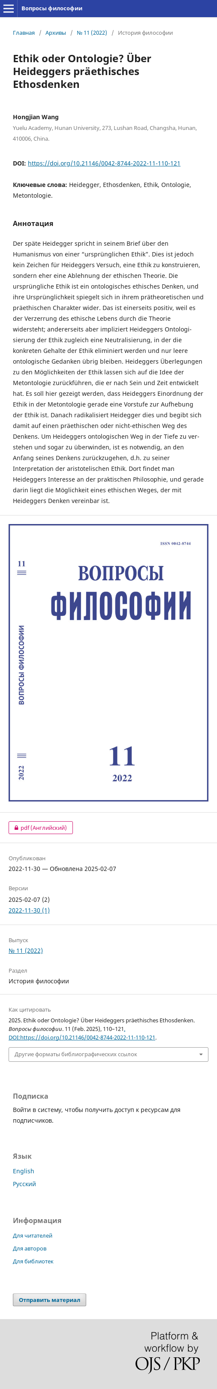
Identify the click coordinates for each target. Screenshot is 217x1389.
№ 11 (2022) (92, 32)
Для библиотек (33, 1261)
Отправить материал (49, 1300)
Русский (24, 1184)
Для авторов (29, 1248)
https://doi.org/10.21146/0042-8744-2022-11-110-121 (104, 163)
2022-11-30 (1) (29, 910)
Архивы (55, 32)
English (23, 1171)
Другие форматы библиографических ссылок (76, 1054)
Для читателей (32, 1235)
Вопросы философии (51, 8)
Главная (24, 32)
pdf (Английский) (38, 828)
